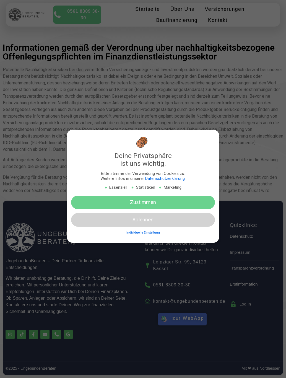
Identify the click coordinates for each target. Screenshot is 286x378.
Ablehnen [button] (143, 220)
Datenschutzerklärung (165, 178)
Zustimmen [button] (143, 202)
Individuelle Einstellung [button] (143, 233)
